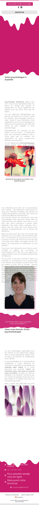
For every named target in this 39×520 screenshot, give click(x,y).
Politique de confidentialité (12, 502)
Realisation (20, 505)
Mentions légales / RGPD (27, 502)
